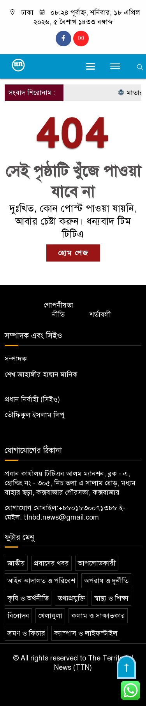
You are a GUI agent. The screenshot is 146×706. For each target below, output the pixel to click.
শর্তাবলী (100, 314)
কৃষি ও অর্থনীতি (28, 598)
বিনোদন (18, 615)
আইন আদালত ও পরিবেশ (41, 580)
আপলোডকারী (97, 563)
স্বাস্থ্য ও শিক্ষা (111, 598)
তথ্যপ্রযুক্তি (71, 598)
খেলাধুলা (50, 615)
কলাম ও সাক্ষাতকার (98, 615)
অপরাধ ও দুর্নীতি (106, 580)
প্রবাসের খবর (51, 563)
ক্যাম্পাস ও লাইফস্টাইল (86, 633)
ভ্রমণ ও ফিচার (26, 633)
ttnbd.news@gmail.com (61, 517)
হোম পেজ (73, 253)
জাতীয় (16, 563)
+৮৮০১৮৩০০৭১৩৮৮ (87, 508)
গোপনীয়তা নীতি (58, 310)
